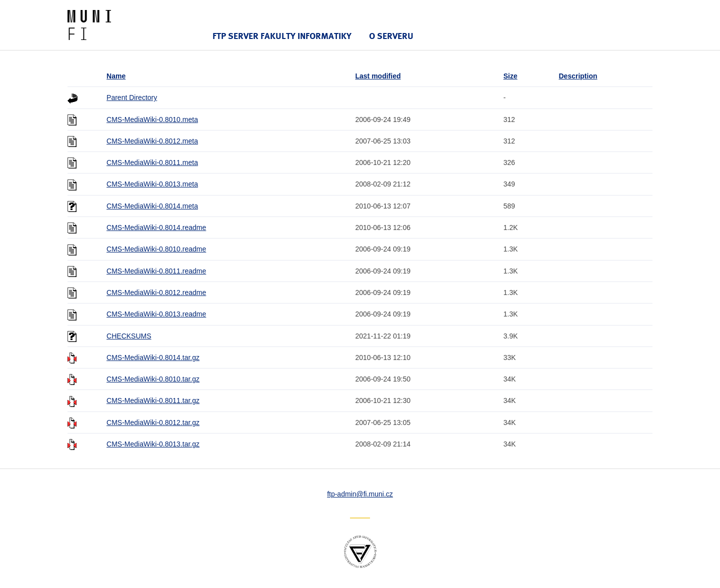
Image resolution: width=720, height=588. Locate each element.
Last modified (377, 76)
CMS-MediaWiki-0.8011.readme (156, 271)
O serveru (391, 36)
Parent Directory (131, 98)
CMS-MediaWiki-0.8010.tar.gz (153, 379)
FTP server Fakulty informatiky (282, 36)
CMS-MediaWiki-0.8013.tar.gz (153, 444)
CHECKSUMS (128, 336)
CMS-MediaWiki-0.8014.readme (156, 228)
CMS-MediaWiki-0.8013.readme (156, 314)
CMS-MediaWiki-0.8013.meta (152, 184)
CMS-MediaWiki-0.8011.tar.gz (153, 400)
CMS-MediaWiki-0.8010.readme (156, 249)
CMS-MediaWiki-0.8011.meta (152, 162)
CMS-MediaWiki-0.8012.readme (156, 292)
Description (578, 76)
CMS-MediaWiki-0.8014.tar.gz (153, 358)
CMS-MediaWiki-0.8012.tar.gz (153, 422)
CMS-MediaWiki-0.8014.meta (152, 206)
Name (116, 76)
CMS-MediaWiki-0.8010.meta (152, 120)
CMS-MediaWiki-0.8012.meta (152, 141)
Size (511, 76)
